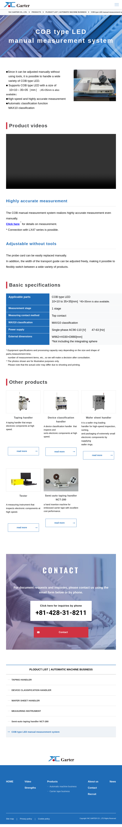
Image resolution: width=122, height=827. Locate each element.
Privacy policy (26, 821)
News (113, 784)
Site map (10, 821)
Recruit (92, 797)
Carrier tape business (60, 794)
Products (52, 784)
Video (28, 784)
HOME (9, 784)
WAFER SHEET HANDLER (26, 703)
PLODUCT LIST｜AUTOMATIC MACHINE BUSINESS (61, 671)
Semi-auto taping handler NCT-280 (30, 724)
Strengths (30, 791)
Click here (13, 224)
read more (22, 451)
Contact (63, 632)
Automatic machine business (63, 789)
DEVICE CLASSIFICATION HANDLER (31, 693)
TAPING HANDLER (22, 682)
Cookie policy (44, 821)
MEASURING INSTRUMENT (26, 714)
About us (93, 784)
